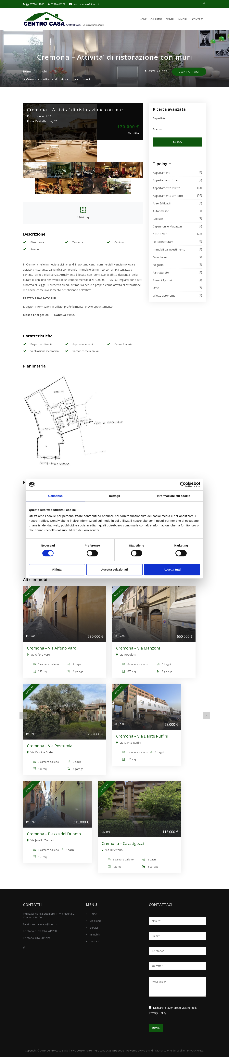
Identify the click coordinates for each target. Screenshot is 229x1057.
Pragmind (147, 1050)
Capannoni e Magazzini (167, 226)
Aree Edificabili (162, 203)
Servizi (170, 19)
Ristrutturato (161, 272)
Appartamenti (161, 172)
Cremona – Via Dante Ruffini (142, 736)
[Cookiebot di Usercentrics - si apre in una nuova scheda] (183, 484)
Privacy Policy (157, 1013)
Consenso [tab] (55, 495)
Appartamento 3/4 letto (168, 196)
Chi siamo (156, 19)
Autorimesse (161, 211)
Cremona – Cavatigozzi (123, 843)
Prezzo (157, 129)
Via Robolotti (126, 654)
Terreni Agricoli (162, 280)
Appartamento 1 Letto (167, 180)
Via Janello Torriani (40, 840)
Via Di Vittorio (112, 850)
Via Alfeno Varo (38, 654)
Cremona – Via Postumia (49, 745)
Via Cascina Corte (40, 752)
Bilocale (158, 219)
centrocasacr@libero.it (84, 4)
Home (143, 19)
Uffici (156, 288)
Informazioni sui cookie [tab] (173, 495)
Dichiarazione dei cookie (170, 1050)
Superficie (159, 118)
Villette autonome (164, 295)
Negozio (158, 265)
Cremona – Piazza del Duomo (54, 833)
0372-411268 (33, 4)
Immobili (183, 19)
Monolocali (160, 257)
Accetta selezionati (114, 569)
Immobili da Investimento (169, 249)
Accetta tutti (172, 569)
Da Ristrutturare (163, 242)
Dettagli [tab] (114, 495)
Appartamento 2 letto (166, 188)
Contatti (198, 19)
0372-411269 (56, 4)
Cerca (177, 142)
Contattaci (189, 72)
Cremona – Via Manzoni (138, 648)
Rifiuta (57, 569)
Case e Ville (160, 234)
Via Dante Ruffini (128, 742)
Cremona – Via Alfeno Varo (51, 648)
